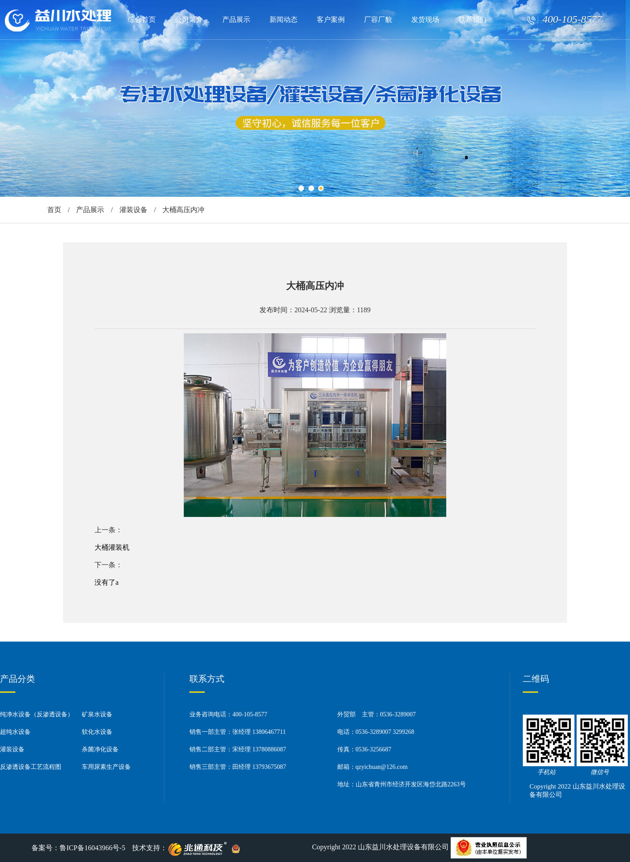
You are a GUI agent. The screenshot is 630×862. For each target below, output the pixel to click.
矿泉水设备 (97, 714)
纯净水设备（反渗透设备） (37, 714)
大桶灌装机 (112, 547)
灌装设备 (133, 209)
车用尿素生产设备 (106, 767)
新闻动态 (284, 19)
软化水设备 (97, 732)
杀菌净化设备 (100, 749)
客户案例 (331, 19)
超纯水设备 (15, 732)
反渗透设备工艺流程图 (30, 767)
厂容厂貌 (378, 19)
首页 (54, 209)
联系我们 (472, 19)
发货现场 (425, 19)
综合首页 (142, 19)
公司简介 (189, 19)
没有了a (106, 582)
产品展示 (236, 19)
